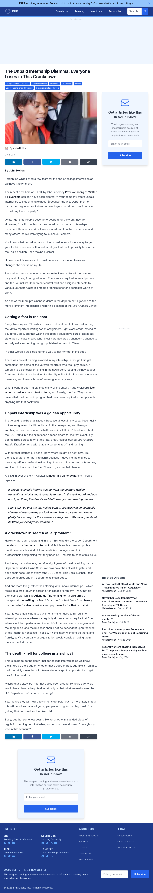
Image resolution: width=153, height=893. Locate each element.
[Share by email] (69, 162)
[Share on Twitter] (51, 162)
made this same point (62, 475)
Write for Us (85, 853)
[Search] (145, 11)
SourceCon (48, 835)
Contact (83, 847)
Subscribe (51, 808)
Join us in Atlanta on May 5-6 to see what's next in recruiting (76, 3)
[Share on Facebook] (32, 162)
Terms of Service (126, 841)
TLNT (7, 849)
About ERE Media (88, 835)
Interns (78, 84)
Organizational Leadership (47, 88)
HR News (54, 84)
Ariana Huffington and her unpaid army (59, 595)
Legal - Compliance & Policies (19, 88)
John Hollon (19, 148)
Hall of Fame (86, 859)
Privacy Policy (124, 835)
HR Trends (66, 84)
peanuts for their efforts (71, 605)
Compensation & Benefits (17, 84)
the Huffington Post (32, 600)
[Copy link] (88, 162)
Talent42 (47, 849)
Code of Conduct (126, 847)
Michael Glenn (109, 591)
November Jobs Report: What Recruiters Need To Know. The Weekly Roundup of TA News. (124, 601)
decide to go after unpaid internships (28, 545)
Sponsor (83, 841)
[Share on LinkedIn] (13, 162)
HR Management (39, 84)
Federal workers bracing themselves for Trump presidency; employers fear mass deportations (124, 650)
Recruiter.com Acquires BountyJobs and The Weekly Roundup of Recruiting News (125, 633)
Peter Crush (108, 622)
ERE (6, 835)
